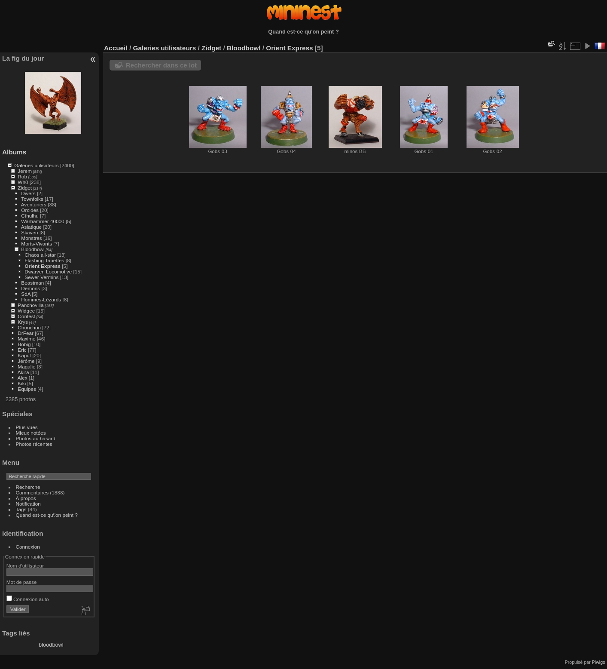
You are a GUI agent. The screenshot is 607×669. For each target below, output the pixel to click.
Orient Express (42, 266)
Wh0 (23, 182)
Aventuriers (33, 204)
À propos (26, 498)
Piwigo (598, 662)
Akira (23, 372)
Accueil (116, 48)
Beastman (32, 282)
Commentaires (32, 492)
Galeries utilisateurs (36, 165)
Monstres (31, 238)
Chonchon (29, 327)
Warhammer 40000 (42, 221)
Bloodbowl (32, 249)
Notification (28, 503)
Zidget (25, 187)
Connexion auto (27, 599)
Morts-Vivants (36, 243)
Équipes (27, 389)
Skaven (29, 232)
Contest (26, 316)
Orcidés (30, 210)
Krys (23, 322)
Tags (21, 509)
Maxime (26, 338)
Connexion (28, 546)
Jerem (25, 171)
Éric (22, 350)
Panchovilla (30, 305)
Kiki (22, 383)
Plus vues (27, 427)
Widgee (26, 310)
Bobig (24, 344)
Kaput (24, 355)
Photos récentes (34, 444)
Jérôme (26, 361)
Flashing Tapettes (44, 260)
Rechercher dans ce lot (161, 65)
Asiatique (31, 227)
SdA (26, 294)
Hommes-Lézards (41, 299)
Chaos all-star (40, 255)
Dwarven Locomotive (48, 271)
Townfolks (32, 199)
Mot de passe (21, 582)
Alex (22, 378)
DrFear (26, 333)
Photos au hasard (35, 438)
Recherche (28, 487)
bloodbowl (51, 644)
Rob (22, 176)
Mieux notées (31, 433)
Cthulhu (30, 215)
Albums (14, 152)
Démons (30, 288)
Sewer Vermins (41, 277)
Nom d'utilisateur (25, 565)
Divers (28, 193)
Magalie (26, 366)
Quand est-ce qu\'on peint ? (47, 515)
